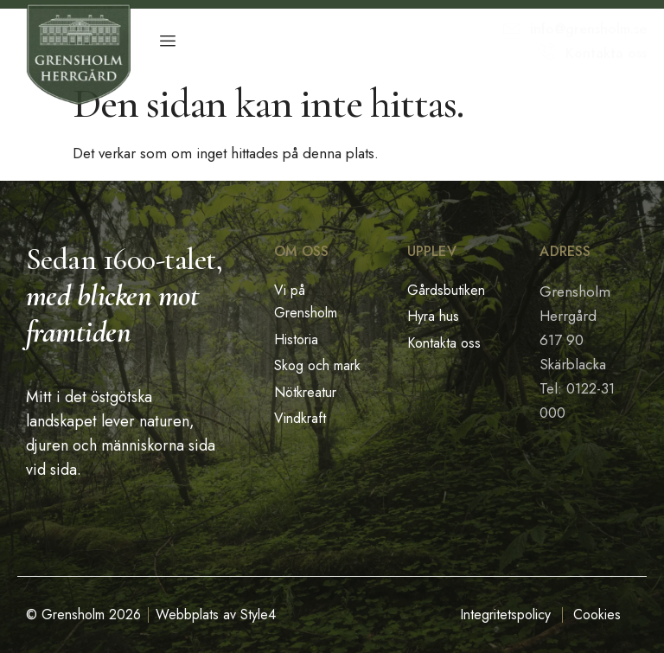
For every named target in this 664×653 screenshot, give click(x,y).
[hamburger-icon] (168, 41)
